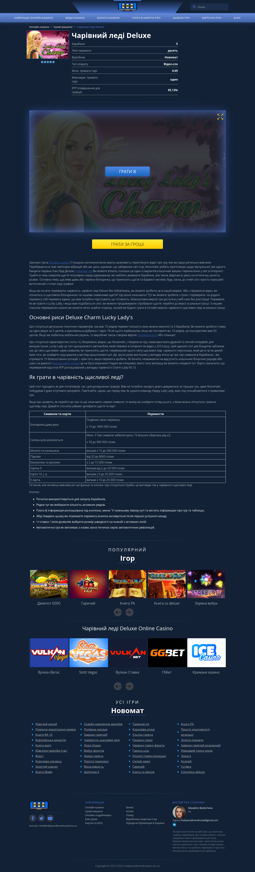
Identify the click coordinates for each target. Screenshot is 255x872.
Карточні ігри (211, 18)
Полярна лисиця (95, 729)
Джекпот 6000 (48, 603)
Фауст (39, 756)
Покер (130, 815)
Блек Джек (91, 819)
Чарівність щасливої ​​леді (102, 740)
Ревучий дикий (46, 724)
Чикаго (186, 756)
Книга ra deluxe (167, 603)
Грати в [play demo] (127, 171)
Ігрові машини (94, 811)
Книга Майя (43, 772)
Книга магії (43, 745)
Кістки (130, 811)
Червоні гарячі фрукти (148, 745)
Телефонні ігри (147, 335)
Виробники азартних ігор (141, 819)
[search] (194, 7)
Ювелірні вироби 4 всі (51, 751)
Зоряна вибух (206, 603)
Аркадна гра (84, 271)
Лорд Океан (92, 745)
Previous (118, 612)
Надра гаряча (93, 756)
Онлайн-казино (59, 262)
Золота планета (192, 740)
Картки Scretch (94, 823)
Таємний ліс (140, 724)
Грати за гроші (127, 244)
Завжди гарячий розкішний (200, 745)
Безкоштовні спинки (66, 363)
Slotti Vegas (88, 672)
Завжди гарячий (95, 735)
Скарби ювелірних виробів (103, 724)
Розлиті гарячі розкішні (149, 756)
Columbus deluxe (193, 772)
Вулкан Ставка (127, 672)
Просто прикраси (96, 761)
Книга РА (127, 603)
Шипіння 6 (91, 772)
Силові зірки (141, 761)
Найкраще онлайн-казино (33, 18)
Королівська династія (50, 740)
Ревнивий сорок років (196, 751)
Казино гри (181, 18)
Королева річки (143, 729)
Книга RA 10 (43, 735)
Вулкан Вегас (49, 672)
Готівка (186, 767)
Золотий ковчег (46, 767)
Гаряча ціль (140, 751)
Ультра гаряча (142, 735)
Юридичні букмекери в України (145, 823)
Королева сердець (48, 761)
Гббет (167, 672)
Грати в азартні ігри (146, 18)
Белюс (130, 807)
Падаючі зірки (142, 740)
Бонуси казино (108, 18)
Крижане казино (206, 672)
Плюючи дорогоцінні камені (55, 729)
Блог (237, 18)
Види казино (75, 18)
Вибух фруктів (94, 751)
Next (129, 612)
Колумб (186, 761)
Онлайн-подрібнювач (98, 815)
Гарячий (88, 603)
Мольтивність (94, 767)
